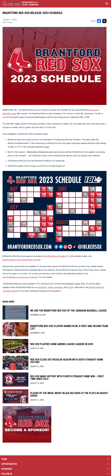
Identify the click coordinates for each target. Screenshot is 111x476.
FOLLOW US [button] (6, 474)
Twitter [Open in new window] (50, 287)
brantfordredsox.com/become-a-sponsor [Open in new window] (20, 277)
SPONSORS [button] (6, 469)
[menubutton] (106, 3)
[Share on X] (104, 21)
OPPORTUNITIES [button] (9, 464)
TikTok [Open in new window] (70, 287)
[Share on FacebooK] (99, 21)
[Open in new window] (59, 287)
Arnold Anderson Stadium (55, 256)
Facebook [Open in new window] (42, 287)
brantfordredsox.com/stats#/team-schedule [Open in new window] (22, 260)
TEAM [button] (4, 459)
